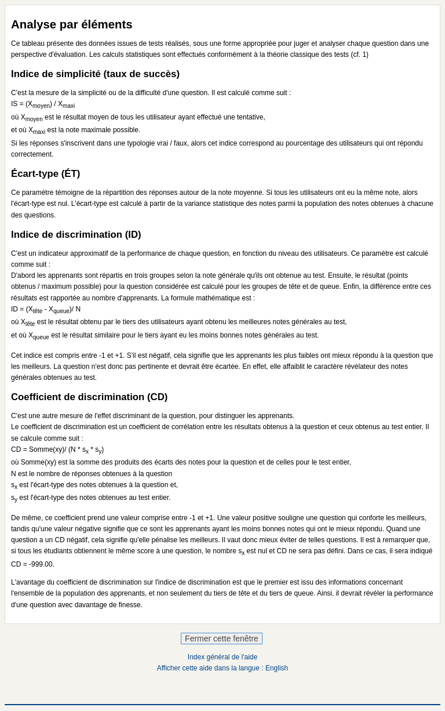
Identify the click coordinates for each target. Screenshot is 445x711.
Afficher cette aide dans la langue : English (223, 668)
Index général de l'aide (222, 657)
